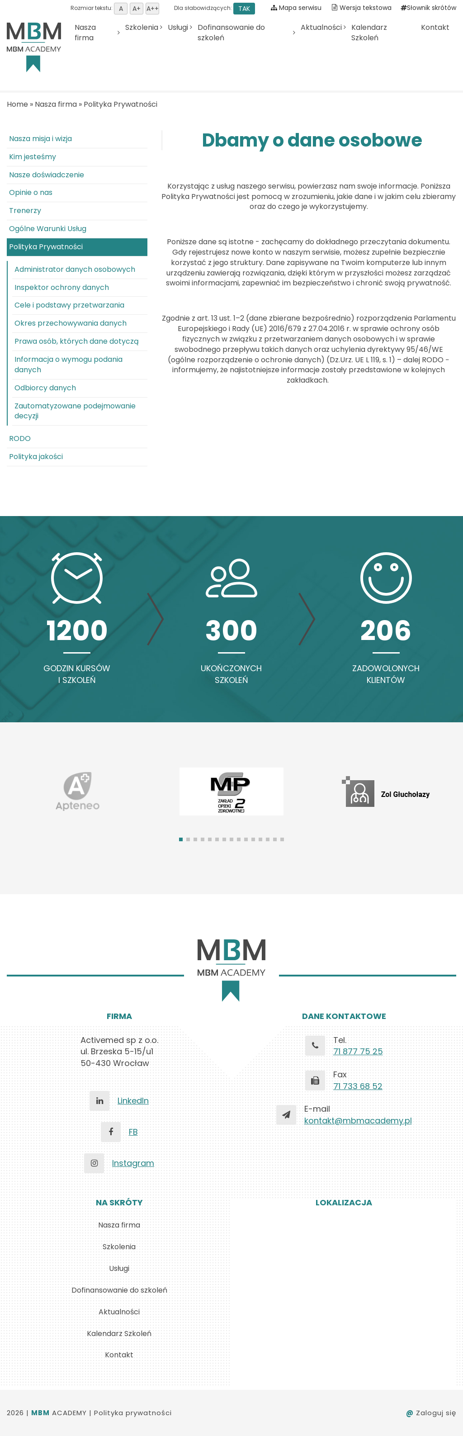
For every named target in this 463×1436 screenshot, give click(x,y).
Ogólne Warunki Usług (47, 228)
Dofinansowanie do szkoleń (231, 33)
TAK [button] (244, 8)
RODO (20, 438)
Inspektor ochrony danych (61, 287)
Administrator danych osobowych (74, 269)
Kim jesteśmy (32, 157)
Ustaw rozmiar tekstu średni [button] (136, 8)
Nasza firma (85, 33)
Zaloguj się (431, 1412)
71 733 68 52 (358, 1086)
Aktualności (321, 28)
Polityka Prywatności (120, 104)
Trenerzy (25, 210)
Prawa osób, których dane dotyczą (76, 341)
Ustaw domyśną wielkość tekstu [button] (121, 8)
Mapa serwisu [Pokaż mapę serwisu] (296, 7)
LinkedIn (133, 1100)
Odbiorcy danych (45, 388)
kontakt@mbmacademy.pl (358, 1120)
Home (17, 104)
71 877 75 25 (358, 1051)
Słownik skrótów (428, 7)
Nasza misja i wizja (40, 138)
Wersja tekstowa (366, 7)
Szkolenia (141, 28)
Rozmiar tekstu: (115, 8)
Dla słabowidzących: (214, 8)
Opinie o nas (30, 192)
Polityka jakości (36, 456)
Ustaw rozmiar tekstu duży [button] (152, 8)
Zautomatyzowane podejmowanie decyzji (75, 411)
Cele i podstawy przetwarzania (69, 305)
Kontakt (435, 28)
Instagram (133, 1163)
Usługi (178, 28)
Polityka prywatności (133, 1412)
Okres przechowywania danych (70, 323)
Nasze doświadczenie (46, 175)
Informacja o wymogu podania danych (68, 364)
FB (133, 1131)
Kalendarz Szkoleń (369, 33)
